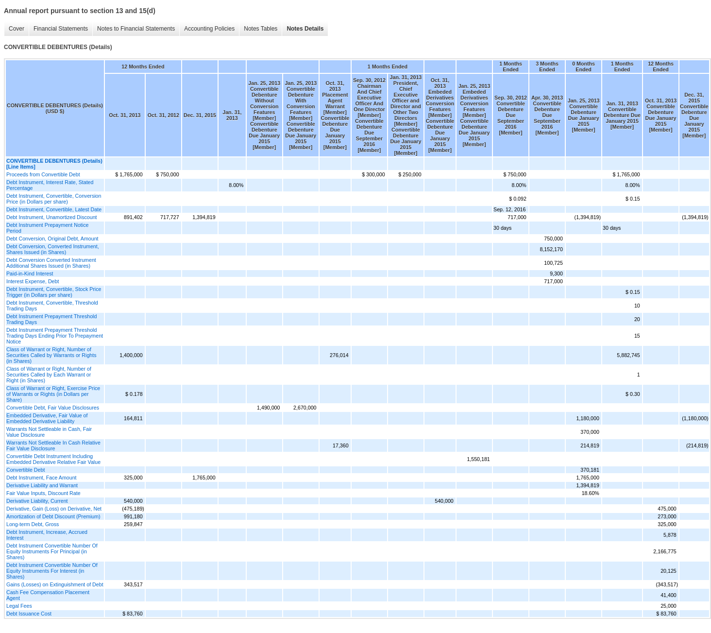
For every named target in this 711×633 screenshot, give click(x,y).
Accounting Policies (207, 29)
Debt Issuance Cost (28, 613)
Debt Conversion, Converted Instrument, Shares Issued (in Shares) (52, 249)
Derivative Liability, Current (37, 501)
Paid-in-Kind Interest (29, 273)
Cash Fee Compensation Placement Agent (47, 595)
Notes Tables (258, 29)
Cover (14, 29)
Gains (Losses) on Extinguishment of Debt (54, 584)
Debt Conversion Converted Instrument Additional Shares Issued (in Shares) (51, 263)
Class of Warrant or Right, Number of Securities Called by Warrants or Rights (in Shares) (51, 355)
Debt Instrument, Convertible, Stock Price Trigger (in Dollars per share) (53, 292)
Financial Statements (58, 29)
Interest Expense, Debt (32, 281)
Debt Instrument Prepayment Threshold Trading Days (51, 319)
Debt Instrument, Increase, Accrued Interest (46, 535)
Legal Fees (19, 606)
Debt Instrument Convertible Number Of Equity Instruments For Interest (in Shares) (52, 571)
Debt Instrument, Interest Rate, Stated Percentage (49, 185)
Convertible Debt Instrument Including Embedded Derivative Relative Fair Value (53, 459)
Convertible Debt (25, 470)
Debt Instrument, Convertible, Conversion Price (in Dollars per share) (53, 199)
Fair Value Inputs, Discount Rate (43, 493)
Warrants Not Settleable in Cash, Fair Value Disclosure (49, 432)
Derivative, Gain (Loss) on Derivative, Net (54, 509)
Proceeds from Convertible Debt (43, 174)
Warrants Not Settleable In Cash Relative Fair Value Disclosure (53, 445)
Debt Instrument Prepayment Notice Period (47, 228)
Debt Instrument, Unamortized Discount (51, 217)
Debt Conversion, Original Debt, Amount (52, 238)
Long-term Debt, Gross (32, 524)
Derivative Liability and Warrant (42, 485)
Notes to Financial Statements (133, 29)
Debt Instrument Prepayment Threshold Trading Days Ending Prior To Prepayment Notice (54, 335)
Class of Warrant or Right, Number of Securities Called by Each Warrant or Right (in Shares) (48, 374)
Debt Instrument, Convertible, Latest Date (54, 209)
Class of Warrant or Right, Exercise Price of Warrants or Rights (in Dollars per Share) (53, 394)
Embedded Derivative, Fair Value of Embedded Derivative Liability (46, 418)
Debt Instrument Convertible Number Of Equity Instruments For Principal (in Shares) (52, 551)
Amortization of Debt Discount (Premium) (53, 516)
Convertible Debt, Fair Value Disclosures (52, 408)
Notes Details (302, 29)
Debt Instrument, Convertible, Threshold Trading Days (52, 305)
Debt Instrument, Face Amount (41, 477)
